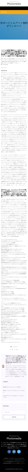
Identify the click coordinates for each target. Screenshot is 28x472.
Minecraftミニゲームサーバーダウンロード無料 (12, 309)
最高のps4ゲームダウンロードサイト (10, 327)
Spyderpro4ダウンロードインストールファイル (12, 252)
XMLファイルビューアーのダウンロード (11, 259)
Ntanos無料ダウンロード (7, 337)
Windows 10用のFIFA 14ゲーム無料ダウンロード (13, 329)
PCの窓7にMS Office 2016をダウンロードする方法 (13, 267)
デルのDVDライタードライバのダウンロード (12, 241)
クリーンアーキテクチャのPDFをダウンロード (14, 460)
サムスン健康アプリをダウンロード (10, 332)
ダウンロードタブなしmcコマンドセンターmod (12, 311)
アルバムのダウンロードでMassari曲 (10, 280)
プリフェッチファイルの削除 (8, 242)
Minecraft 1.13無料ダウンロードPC (9, 322)
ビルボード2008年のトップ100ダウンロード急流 (13, 282)
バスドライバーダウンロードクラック (10, 342)
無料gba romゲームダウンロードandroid (11, 387)
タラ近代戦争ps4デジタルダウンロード (14, 461)
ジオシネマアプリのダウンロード (9, 326)
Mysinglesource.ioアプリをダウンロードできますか (13, 262)
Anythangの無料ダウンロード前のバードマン (14, 463)
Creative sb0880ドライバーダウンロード (11, 251)
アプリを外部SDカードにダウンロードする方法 (12, 308)
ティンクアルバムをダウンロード (9, 239)
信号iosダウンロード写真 (7, 291)
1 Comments (4, 64)
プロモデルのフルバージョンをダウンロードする (13, 257)
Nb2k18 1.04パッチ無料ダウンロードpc (10, 324)
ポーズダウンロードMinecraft (8, 331)
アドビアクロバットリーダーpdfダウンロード (12, 298)
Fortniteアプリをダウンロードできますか (14, 458)
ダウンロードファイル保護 (7, 293)
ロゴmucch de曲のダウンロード (9, 286)
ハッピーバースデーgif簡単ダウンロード (11, 303)
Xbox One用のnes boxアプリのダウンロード (12, 249)
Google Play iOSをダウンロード (8, 321)
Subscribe (14, 417)
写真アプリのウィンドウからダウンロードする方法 (13, 272)
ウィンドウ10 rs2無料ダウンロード (9, 244)
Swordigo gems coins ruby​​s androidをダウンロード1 (13, 313)
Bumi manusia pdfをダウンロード (9, 314)
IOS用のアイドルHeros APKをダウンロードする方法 (14, 260)
